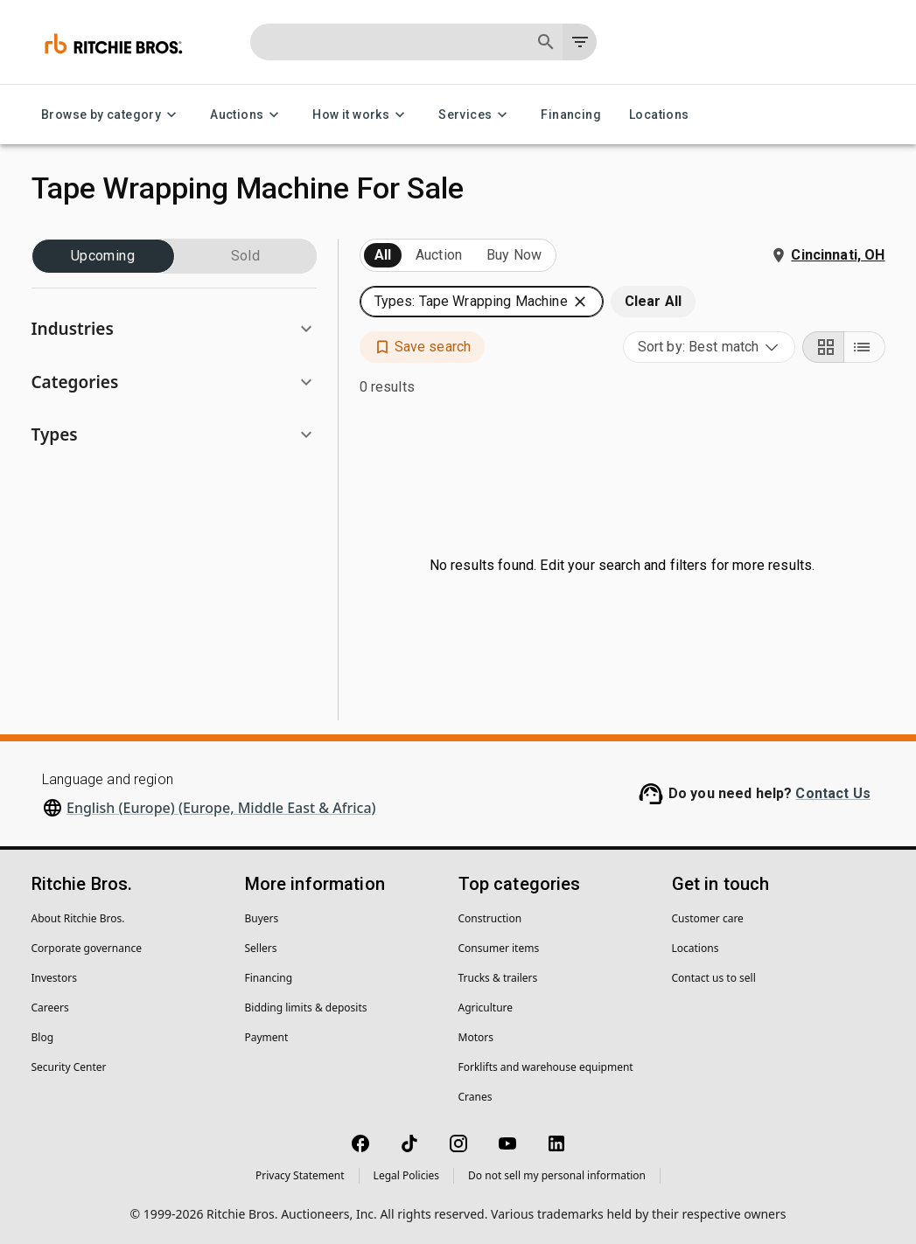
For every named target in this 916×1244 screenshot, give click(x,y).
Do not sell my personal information (557, 1175)
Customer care (708, 918)
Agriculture (486, 1007)
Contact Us (833, 793)
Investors (54, 977)
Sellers (261, 948)
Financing (571, 115)
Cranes (475, 1096)
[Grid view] (823, 347)
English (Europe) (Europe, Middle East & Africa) (221, 807)
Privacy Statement (300, 1175)
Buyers (262, 918)
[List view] (864, 347)
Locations (659, 115)
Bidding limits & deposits (306, 1007)
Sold (246, 256)
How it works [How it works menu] (361, 115)
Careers (50, 1007)
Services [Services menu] (475, 115)
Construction (490, 918)
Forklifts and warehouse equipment (545, 1067)
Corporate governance (86, 948)
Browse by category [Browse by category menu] (111, 115)
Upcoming (103, 256)
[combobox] (709, 347)
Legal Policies (406, 1175)
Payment (267, 1037)
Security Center (69, 1067)
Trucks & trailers (498, 977)
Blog (42, 1037)
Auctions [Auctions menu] (247, 115)
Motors (475, 1037)
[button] (174, 329)
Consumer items (499, 948)
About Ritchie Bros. (78, 918)
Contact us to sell (714, 977)
